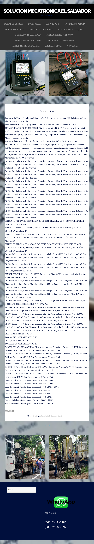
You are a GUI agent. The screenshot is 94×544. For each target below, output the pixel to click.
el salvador (34, 416)
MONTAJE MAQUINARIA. (75, 24)
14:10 (44, 111)
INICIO (13, 100)
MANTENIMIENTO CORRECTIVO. (26, 46)
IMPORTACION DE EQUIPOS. (41, 29)
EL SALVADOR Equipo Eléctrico (51, 416)
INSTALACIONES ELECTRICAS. (28, 35)
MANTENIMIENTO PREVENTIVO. (29, 40)
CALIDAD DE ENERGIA (13, 24)
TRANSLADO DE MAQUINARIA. (61, 40)
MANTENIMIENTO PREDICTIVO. (60, 35)
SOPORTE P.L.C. (52, 24)
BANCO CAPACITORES (14, 29)
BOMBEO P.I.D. (34, 24)
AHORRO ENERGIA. (53, 46)
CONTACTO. (72, 46)
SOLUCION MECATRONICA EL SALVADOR (47, 11)
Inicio (47, 425)
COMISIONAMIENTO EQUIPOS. (71, 29)
